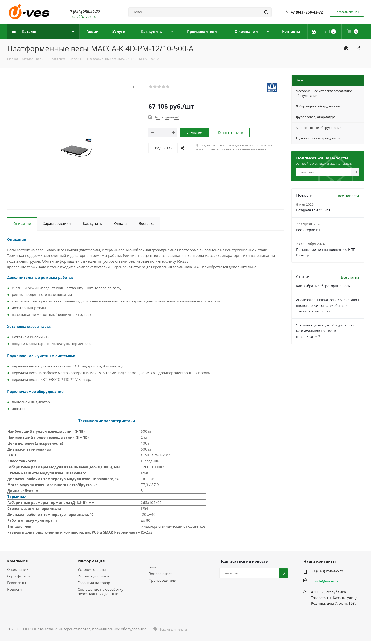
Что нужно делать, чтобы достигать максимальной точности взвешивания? (325, 331)
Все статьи (350, 277)
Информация (91, 561)
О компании (18, 569)
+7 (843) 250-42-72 (307, 12)
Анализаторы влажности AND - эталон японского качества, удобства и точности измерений (327, 305)
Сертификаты (19, 576)
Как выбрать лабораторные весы (323, 285)
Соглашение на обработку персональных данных (100, 591)
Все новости (348, 195)
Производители (162, 580)
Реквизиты (16, 582)
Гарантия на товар (94, 582)
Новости (14, 589)
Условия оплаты (92, 569)
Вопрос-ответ (160, 573)
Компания (17, 561)
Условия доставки (93, 576)
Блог (152, 567)
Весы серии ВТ (308, 230)
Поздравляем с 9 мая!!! (314, 210)
